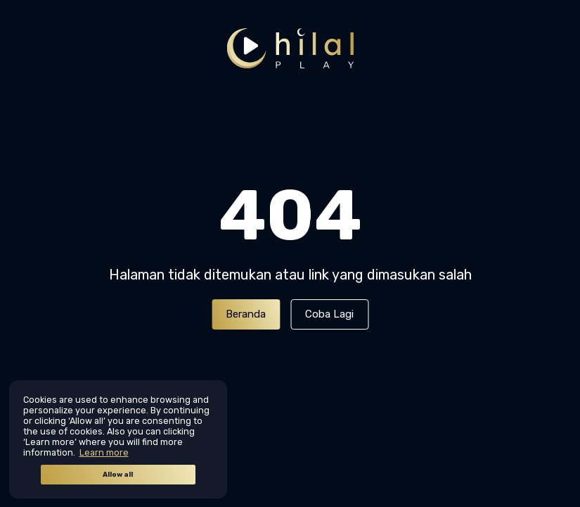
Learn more (104, 452)
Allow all (118, 474)
